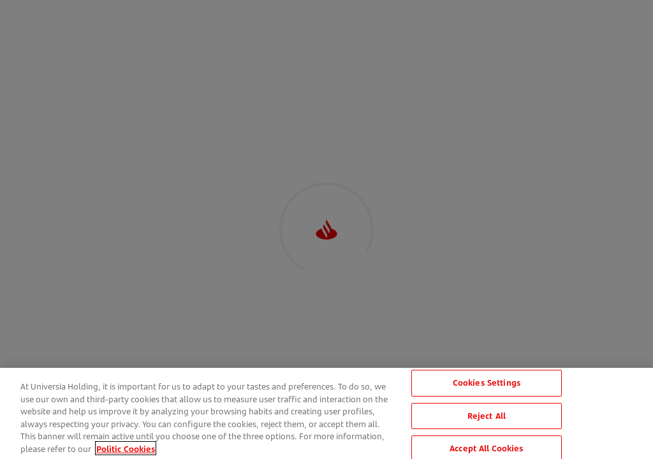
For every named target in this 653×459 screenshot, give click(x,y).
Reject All (486, 417)
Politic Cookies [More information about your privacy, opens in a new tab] (125, 450)
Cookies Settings (486, 384)
